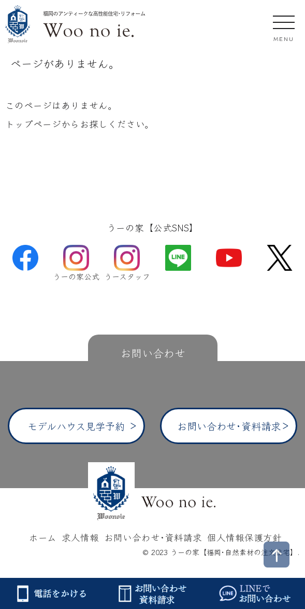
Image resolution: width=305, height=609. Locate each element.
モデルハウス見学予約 (76, 426)
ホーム (42, 537)
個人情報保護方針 (244, 537)
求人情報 (80, 537)
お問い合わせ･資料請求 (229, 426)
